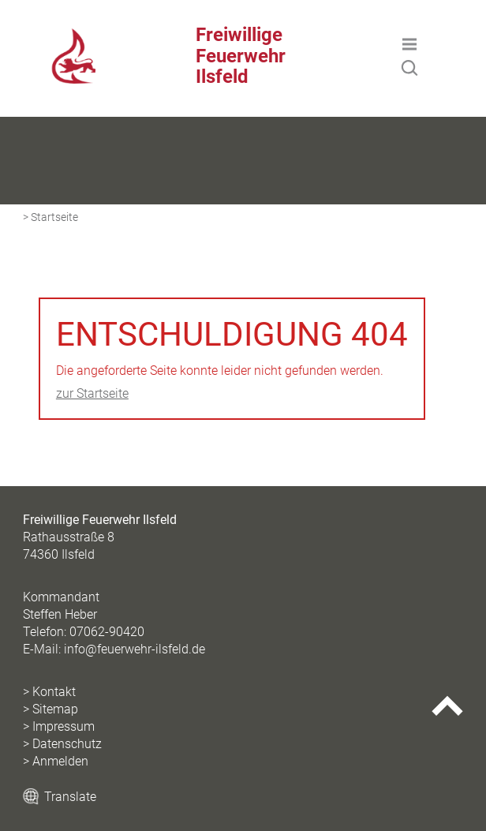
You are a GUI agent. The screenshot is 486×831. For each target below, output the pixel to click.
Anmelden (60, 761)
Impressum (63, 726)
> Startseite (50, 217)
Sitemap (55, 709)
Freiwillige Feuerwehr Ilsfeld (241, 56)
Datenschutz (67, 743)
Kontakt (54, 691)
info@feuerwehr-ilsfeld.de (134, 649)
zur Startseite (92, 393)
